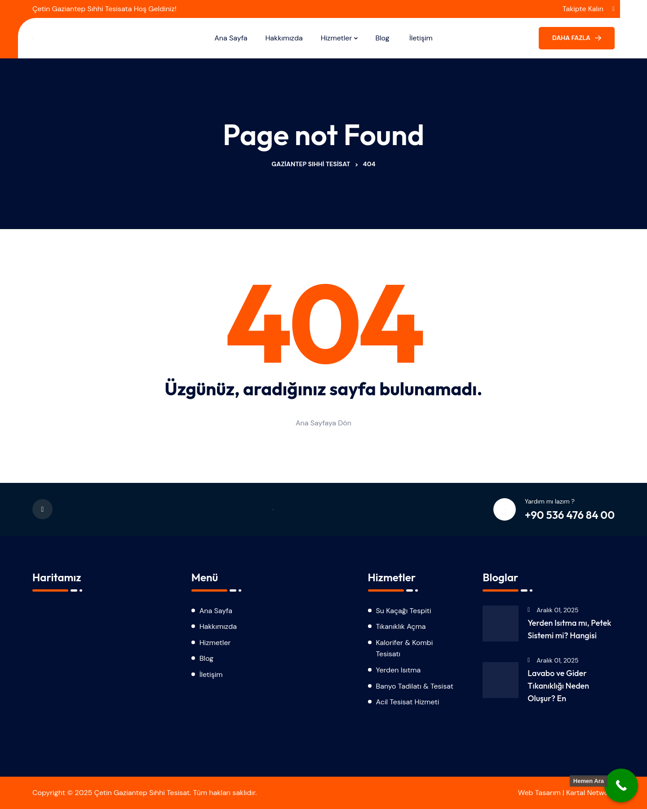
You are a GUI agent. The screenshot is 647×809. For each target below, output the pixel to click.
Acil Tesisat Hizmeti (407, 702)
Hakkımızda (283, 38)
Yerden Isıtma (398, 670)
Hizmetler (336, 38)
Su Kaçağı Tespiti (403, 610)
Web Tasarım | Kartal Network (566, 792)
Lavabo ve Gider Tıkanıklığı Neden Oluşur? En (558, 685)
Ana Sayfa (230, 38)
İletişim (421, 38)
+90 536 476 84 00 (570, 515)
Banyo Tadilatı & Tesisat (414, 686)
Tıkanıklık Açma (401, 626)
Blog (383, 38)
